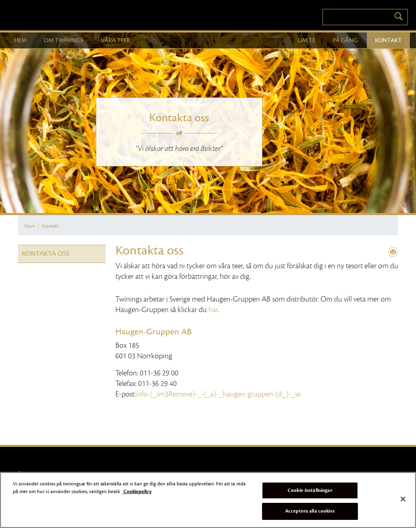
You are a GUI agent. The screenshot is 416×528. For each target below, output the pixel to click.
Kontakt (50, 226)
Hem (29, 226)
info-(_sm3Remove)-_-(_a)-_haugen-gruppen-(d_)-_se (218, 394)
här (213, 310)
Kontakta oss (45, 253)
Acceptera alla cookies (310, 511)
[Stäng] (403, 499)
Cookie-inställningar (310, 490)
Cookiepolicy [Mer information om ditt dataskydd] (137, 491)
